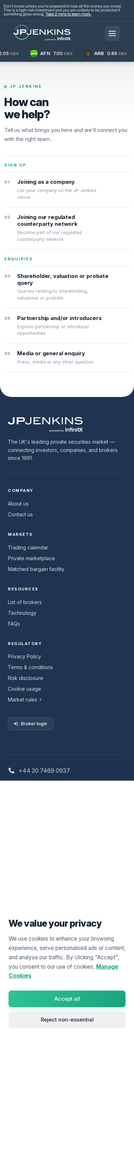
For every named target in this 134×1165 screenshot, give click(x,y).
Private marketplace (31, 558)
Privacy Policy (24, 656)
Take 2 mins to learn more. (69, 14)
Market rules (22, 699)
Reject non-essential (67, 1019)
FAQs (14, 624)
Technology (22, 613)
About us (18, 504)
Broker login (30, 723)
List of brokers (25, 602)
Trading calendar (28, 547)
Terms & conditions (30, 667)
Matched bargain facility (36, 569)
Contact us (20, 514)
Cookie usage (24, 689)
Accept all (67, 999)
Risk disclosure (25, 678)
